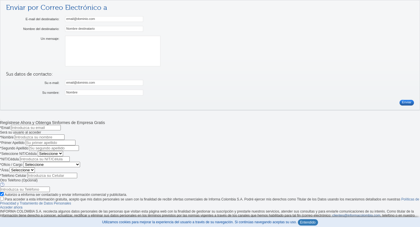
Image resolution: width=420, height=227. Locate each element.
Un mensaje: (50, 38)
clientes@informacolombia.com (356, 215)
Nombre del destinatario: (41, 29)
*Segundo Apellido (14, 148)
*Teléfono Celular (13, 176)
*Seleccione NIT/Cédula (18, 154)
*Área (4, 170)
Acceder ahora (11, 207)
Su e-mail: (51, 83)
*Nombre (7, 137)
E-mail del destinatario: (42, 19)
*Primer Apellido (12, 143)
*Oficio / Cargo (11, 165)
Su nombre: (50, 92)
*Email (5, 128)
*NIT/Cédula (9, 159)
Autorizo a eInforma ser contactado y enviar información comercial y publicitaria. (66, 195)
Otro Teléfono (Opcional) (19, 180)
